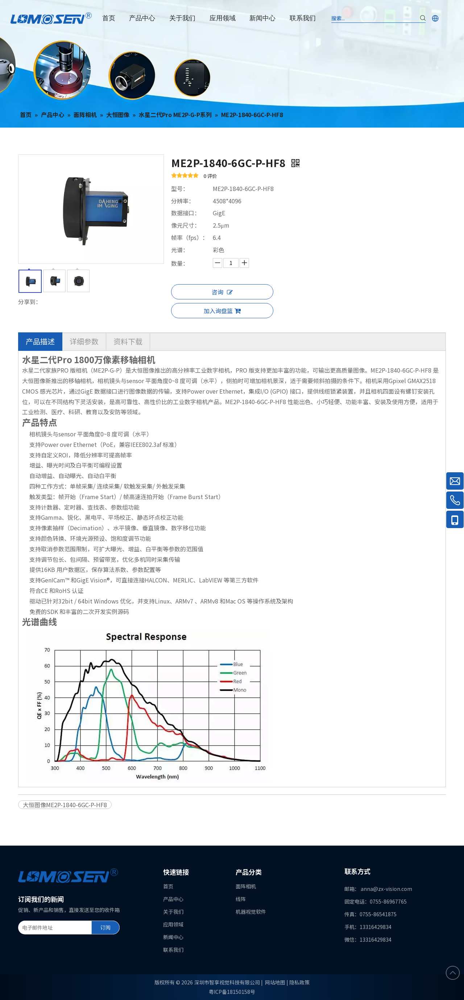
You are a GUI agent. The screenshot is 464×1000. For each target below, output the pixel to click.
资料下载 (127, 341)
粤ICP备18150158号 (232, 991)
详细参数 (84, 341)
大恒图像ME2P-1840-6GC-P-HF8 (65, 804)
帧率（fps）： (189, 237)
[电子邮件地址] (53, 927)
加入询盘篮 (222, 310)
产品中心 (173, 899)
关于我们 (173, 911)
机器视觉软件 (251, 911)
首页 (168, 886)
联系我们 (173, 949)
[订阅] (105, 927)
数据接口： (185, 212)
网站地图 (275, 982)
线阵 (241, 899)
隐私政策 (299, 982)
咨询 (222, 291)
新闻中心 (173, 937)
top (453, 973)
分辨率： (182, 200)
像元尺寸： (185, 225)
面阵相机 (246, 886)
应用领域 (173, 924)
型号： (179, 188)
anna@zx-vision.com (386, 888)
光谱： (179, 249)
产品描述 (40, 341)
